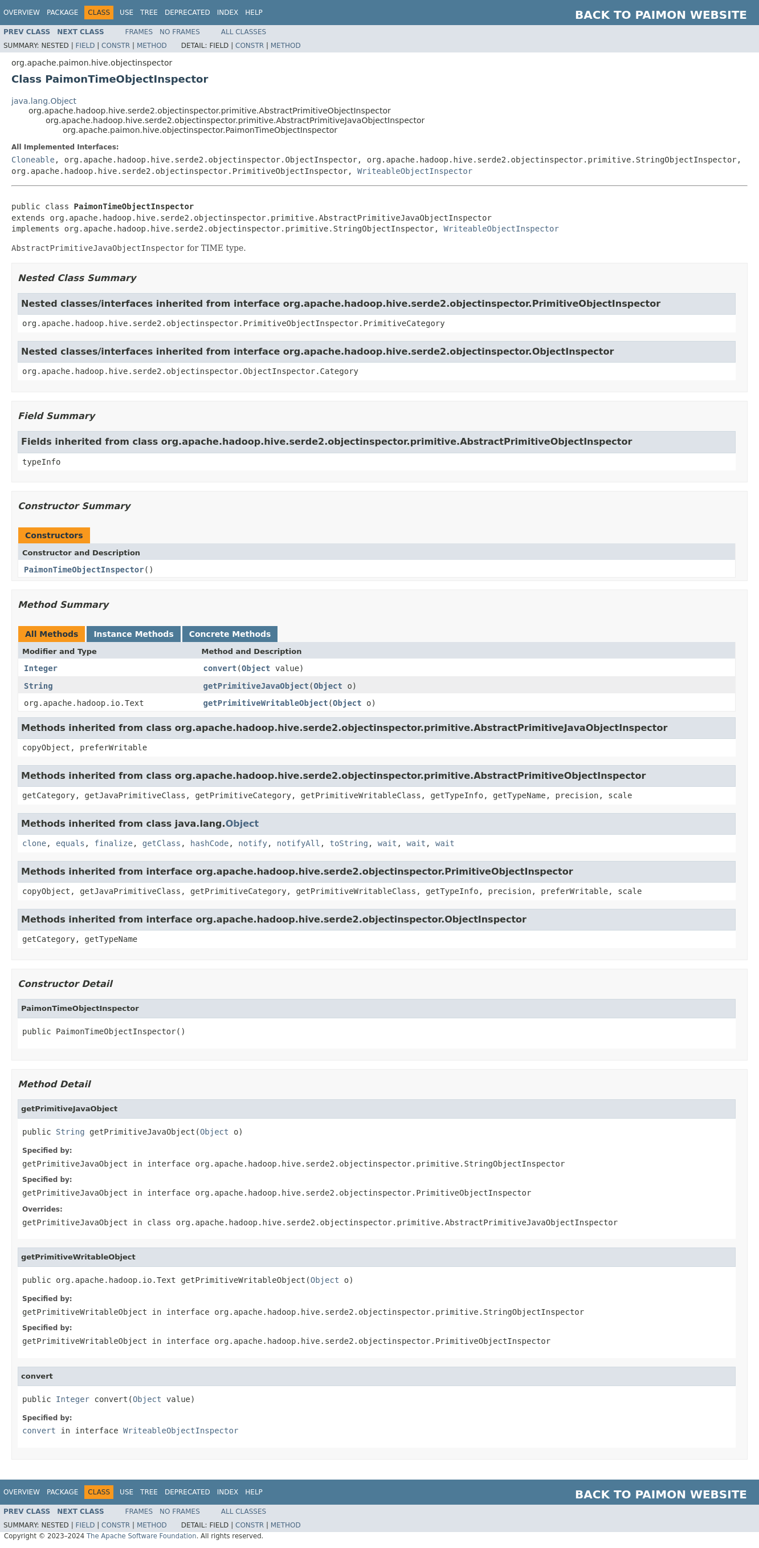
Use (126, 13)
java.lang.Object (43, 100)
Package (62, 13)
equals (70, 843)
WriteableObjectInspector (414, 171)
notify (252, 843)
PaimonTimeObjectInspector (84, 569)
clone (34, 843)
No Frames (180, 32)
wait (387, 843)
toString (349, 843)
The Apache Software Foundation (142, 1536)
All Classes (243, 32)
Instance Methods (133, 634)
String (38, 685)
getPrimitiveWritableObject (265, 703)
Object (256, 668)
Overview (21, 13)
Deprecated (187, 13)
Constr (115, 46)
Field (85, 46)
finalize (113, 843)
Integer (41, 668)
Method (152, 46)
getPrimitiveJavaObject (256, 685)
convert (220, 668)
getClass (161, 843)
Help (254, 13)
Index (228, 13)
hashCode (209, 843)
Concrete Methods (230, 634)
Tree (149, 13)
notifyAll (298, 843)
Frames (139, 32)
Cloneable (33, 159)
